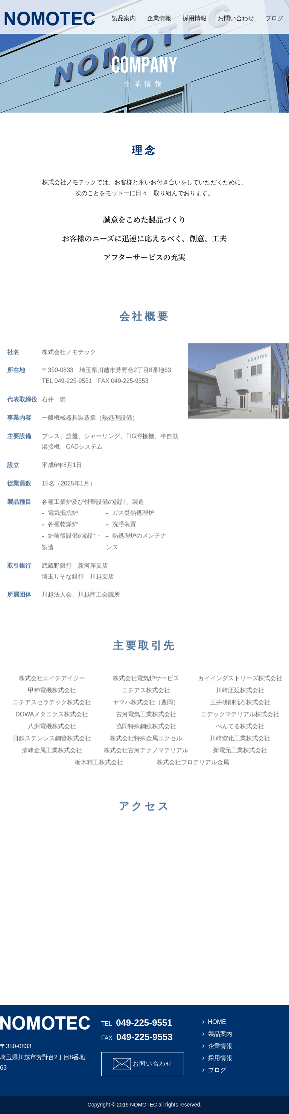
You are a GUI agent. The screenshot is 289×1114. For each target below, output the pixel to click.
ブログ (274, 18)
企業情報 (159, 18)
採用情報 (195, 18)
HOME (217, 1022)
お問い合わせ (236, 18)
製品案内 (124, 18)
